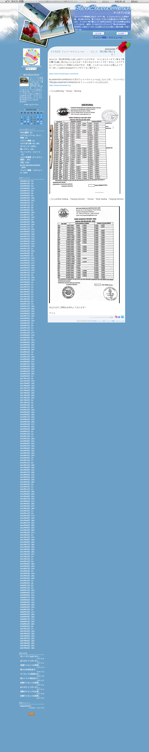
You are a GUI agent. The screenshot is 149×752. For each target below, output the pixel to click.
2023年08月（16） (28, 234)
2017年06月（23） (28, 390)
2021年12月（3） (27, 275)
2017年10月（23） (28, 381)
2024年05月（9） (27, 220)
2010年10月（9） (27, 561)
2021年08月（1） (27, 285)
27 (31, 124)
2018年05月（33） (28, 369)
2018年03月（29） (28, 374)
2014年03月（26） (28, 482)
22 (38, 121)
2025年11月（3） (27, 181)
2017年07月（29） (28, 388)
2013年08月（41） (28, 496)
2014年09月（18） (28, 467)
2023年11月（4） (27, 227)
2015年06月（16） (28, 448)
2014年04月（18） (28, 479)
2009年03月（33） (28, 607)
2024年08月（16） (28, 212)
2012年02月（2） (27, 535)
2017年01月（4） (27, 402)
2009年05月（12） (28, 602)
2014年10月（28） (28, 465)
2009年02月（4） (27, 609)
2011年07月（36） (28, 544)
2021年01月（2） (27, 301)
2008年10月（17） (28, 612)
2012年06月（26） (28, 525)
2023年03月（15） (28, 246)
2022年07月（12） (28, 258)
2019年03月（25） (28, 350)
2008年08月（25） (28, 617)
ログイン (105, 1)
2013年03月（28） (28, 508)
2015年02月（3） (27, 458)
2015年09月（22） (28, 441)
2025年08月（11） (28, 188)
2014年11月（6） (27, 463)
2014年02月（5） (27, 484)
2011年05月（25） (28, 549)
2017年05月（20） (28, 393)
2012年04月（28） (28, 530)
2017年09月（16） (28, 383)
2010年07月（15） (28, 569)
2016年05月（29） (28, 422)
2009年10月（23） (28, 590)
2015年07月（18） (28, 446)
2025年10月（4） (27, 183)
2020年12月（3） (27, 304)
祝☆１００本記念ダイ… (30, 678)
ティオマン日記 (103, 9)
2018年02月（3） (27, 376)
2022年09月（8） (27, 253)
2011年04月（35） (28, 552)
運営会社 (134, 1)
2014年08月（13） (28, 470)
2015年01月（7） (27, 460)
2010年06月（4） (27, 571)
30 (41, 124)
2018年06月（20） (28, 366)
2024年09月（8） (27, 210)
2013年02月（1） (27, 511)
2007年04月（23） (28, 646)
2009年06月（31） (28, 600)
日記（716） (25, 162)
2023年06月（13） (28, 239)
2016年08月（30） (28, 415)
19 (28, 121)
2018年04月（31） (28, 371)
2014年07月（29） (28, 472)
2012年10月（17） (28, 516)
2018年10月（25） (28, 357)
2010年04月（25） (28, 576)
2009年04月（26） (28, 605)
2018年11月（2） (27, 354)
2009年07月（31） (28, 597)
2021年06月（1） (27, 289)
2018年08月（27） (28, 362)
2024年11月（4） (27, 205)
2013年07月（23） (28, 499)
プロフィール (31, 69)
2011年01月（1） (27, 559)
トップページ (91, 1)
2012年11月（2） (27, 513)
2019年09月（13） (28, 335)
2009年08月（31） (28, 595)
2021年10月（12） (28, 280)
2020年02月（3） (27, 323)
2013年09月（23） (28, 494)
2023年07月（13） (28, 236)
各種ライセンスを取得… (30, 665)
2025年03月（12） (28, 200)
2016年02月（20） (28, 429)
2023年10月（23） (28, 229)
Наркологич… (26, 706)
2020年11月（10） (28, 306)
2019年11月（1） (27, 330)
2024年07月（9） (27, 215)
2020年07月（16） (28, 316)
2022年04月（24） (28, 265)
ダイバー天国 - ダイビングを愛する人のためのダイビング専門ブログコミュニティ (43, 1)
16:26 (94, 321)
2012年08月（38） (28, 520)
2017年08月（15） (28, 386)
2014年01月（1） (27, 487)
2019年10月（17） (28, 333)
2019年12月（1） (27, 328)
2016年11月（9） (27, 407)
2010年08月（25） (28, 566)
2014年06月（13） (28, 475)
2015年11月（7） (27, 436)
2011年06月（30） (28, 547)
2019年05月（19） (28, 345)
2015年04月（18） (28, 453)
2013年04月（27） (28, 506)
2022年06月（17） (28, 260)
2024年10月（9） (27, 208)
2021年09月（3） (27, 282)
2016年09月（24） (28, 412)
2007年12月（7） (27, 629)
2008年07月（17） (28, 619)
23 (41, 121)
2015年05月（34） (28, 451)
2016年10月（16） (28, 410)
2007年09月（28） (28, 634)
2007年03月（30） (28, 648)
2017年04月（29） (28, 395)
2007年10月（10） (28, 631)
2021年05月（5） (27, 292)
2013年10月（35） (28, 492)
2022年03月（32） (28, 268)
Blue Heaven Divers (31, 75)
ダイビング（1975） (28, 146)
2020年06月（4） (27, 318)
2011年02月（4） (27, 557)
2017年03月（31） (28, 398)
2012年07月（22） (28, 523)
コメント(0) (101, 321)
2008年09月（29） (28, 614)
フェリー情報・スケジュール (107, 37)
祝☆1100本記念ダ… (28, 669)
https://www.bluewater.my (60, 85)
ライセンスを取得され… (30, 674)
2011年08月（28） (28, 542)
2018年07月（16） (28, 364)
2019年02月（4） (27, 352)
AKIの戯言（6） (26, 133)
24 (22, 124)
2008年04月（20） (28, 621)
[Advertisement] (31, 734)
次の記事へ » (122, 33)
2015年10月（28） (28, 439)
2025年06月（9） (27, 193)
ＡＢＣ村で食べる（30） (30, 143)
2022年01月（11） (28, 273)
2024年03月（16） (28, 224)
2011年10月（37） (28, 537)
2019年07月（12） (28, 340)
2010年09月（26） (28, 564)
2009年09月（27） (28, 593)
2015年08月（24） (28, 443)
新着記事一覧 (120, 1)
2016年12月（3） (27, 405)
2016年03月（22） (28, 427)
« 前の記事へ (98, 33)
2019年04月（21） (28, 347)
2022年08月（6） (27, 256)
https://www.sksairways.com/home (63, 74)
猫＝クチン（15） (27, 149)
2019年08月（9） (27, 338)
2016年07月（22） (28, 417)
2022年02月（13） (28, 270)
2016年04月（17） (28, 424)
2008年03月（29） (28, 624)
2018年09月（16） (28, 359)
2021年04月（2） (27, 294)
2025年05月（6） (27, 196)
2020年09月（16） (28, 311)
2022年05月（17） (28, 263)
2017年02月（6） (27, 400)
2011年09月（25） (28, 540)
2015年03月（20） (28, 455)
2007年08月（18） (28, 636)
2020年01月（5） (27, 325)
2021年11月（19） (28, 277)
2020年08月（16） (28, 313)
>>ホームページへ (31, 104)
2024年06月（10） (28, 217)
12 (28, 119)
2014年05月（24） (28, 477)
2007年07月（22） (28, 638)
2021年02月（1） (27, 299)
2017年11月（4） (27, 378)
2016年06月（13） (28, 419)
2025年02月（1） (27, 203)
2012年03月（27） (28, 532)
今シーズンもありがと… (30, 656)
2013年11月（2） (27, 489)
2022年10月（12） (28, 251)
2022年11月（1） (27, 248)
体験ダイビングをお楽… (30, 691)
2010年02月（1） (27, 581)
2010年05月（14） (28, 573)
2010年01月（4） (27, 583)
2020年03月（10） (28, 321)
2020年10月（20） (28, 309)
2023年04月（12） (28, 244)
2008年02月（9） (27, 626)
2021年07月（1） (27, 287)
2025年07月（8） (27, 191)
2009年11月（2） (27, 588)
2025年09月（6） (27, 186)
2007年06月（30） (28, 641)
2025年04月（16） (28, 198)
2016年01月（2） (27, 431)
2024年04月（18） (28, 222)
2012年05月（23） (28, 528)
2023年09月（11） (28, 232)
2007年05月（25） (28, 643)
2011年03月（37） (28, 554)
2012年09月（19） (28, 518)
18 (25, 121)
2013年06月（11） (28, 501)
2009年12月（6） (27, 585)
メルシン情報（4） (28, 141)
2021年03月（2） (27, 297)
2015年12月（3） (27, 434)
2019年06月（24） (28, 342)
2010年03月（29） (28, 578)
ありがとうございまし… (30, 661)
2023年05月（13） (28, 241)
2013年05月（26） (28, 504)
